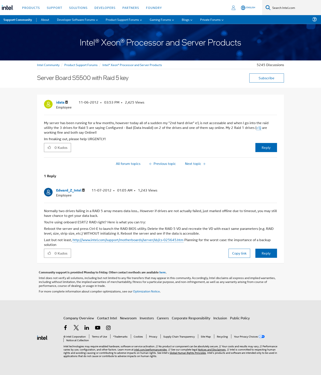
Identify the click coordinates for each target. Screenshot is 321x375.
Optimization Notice (146, 291)
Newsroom (128, 317)
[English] (248, 7)
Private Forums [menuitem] (210, 19)
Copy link (239, 253)
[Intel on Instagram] (108, 328)
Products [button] (31, 7)
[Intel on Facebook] (65, 328)
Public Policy (240, 317)
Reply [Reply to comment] (266, 253)
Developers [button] (104, 7)
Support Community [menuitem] (17, 19)
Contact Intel (107, 317)
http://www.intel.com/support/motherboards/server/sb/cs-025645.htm (128, 239)
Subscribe (266, 77)
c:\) (258, 127)
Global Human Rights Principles (188, 353)
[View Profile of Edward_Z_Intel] (70, 190)
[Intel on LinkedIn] (87, 328)
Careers (163, 317)
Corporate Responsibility (191, 317)
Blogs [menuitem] (186, 19)
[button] (49, 147)
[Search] (268, 7)
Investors (147, 317)
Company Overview (78, 317)
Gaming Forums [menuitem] (160, 19)
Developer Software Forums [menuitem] (76, 19)
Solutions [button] (78, 7)
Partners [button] (130, 7)
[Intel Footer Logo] (42, 337)
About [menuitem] (45, 19)
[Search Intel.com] (296, 8)
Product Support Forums (81, 64)
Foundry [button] (154, 7)
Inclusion (220, 317)
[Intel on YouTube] (97, 328)
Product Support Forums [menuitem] (122, 19)
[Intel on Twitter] (76, 328)
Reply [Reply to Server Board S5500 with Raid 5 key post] (266, 147)
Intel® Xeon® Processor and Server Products (132, 64)
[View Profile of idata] (62, 102)
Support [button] (54, 7)
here (162, 272)
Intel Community (48, 64)
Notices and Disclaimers (212, 349)
